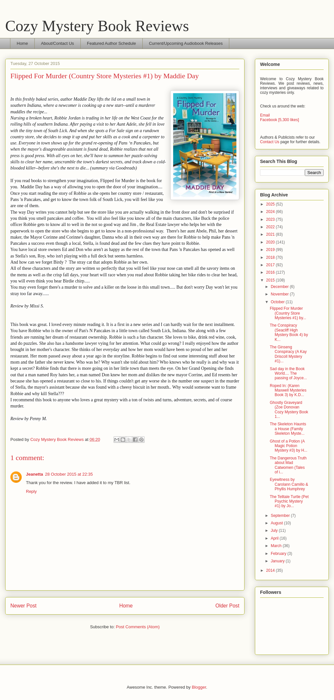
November (280, 294)
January (278, 561)
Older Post (227, 605)
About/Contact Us (57, 43)
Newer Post (23, 605)
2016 (271, 272)
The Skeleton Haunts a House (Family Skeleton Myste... (288, 429)
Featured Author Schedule (111, 43)
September (281, 515)
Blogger (199, 687)
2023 (271, 219)
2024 (271, 211)
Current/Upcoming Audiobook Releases (186, 43)
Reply (31, 491)
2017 (271, 265)
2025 (271, 204)
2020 (271, 242)
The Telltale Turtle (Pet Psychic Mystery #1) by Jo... (289, 501)
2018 (271, 257)
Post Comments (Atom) (138, 626)
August (277, 523)
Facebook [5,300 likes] (279, 120)
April (275, 538)
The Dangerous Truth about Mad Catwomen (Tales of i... (288, 465)
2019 (271, 249)
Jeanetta (34, 474)
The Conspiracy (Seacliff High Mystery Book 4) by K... (289, 332)
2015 (271, 280)
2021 (271, 234)
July (275, 530)
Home (22, 43)
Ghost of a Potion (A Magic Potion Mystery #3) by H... (288, 446)
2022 (271, 227)
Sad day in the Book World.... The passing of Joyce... (288, 374)
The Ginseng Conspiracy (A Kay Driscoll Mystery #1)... (288, 354)
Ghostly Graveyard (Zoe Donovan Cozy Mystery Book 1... (289, 409)
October (278, 302)
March (277, 546)
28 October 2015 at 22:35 (69, 474)
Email (265, 115)
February (279, 553)
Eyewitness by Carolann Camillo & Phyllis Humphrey (289, 484)
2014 (271, 570)
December (280, 286)
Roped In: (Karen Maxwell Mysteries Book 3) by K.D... (288, 390)
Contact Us (269, 142)
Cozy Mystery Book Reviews (97, 25)
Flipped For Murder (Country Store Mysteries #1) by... (288, 313)
